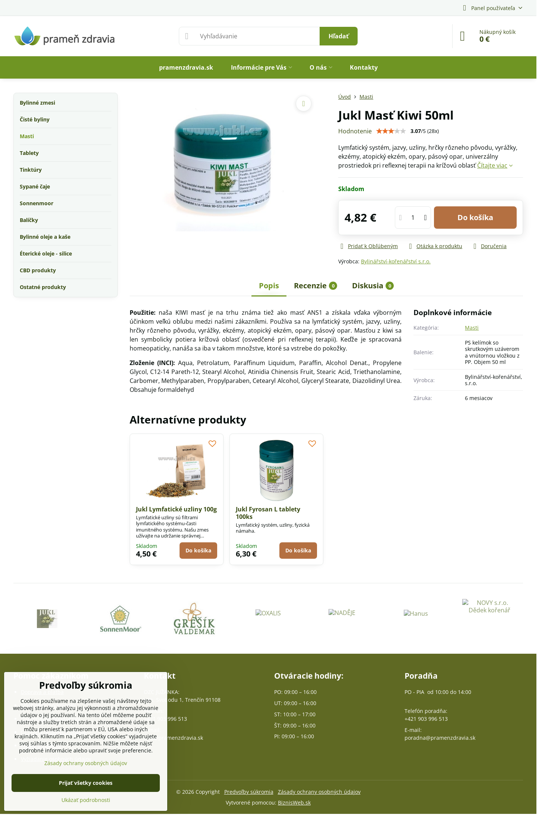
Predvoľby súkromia (248, 791)
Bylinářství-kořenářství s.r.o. (396, 261)
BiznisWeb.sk (294, 802)
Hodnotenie (355, 131)
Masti (472, 327)
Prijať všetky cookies (85, 782)
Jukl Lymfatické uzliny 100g (176, 509)
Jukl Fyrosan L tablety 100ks (268, 513)
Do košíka (475, 217)
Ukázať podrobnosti (85, 799)
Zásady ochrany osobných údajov (319, 791)
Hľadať (339, 36)
